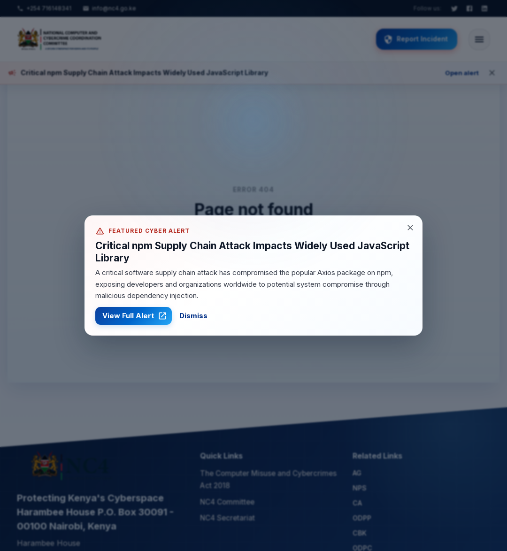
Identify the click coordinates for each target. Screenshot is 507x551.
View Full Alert (133, 316)
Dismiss (193, 316)
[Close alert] (410, 228)
